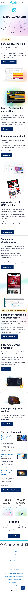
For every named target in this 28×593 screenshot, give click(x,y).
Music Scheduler (8, 62)
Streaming (6, 155)
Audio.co (6, 369)
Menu (3, 2)
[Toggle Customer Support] (23, 588)
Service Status (14, 560)
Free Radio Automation (14, 582)
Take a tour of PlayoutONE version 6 (8, 438)
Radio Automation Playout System (14, 573)
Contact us (14, 536)
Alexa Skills (7, 424)
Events (14, 563)
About (14, 549)
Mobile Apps (7, 267)
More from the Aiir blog (11, 490)
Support (14, 558)
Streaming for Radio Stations (14, 579)
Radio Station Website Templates (14, 576)
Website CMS (7, 232)
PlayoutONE (7, 129)
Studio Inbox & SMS (9, 337)
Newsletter (14, 555)
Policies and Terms (14, 569)
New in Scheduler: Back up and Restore (7, 473)
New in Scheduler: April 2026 (7, 455)
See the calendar (20, 507)
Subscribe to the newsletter (7, 508)
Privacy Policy (14, 585)
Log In (24, 2)
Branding (14, 566)
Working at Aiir (14, 552)
